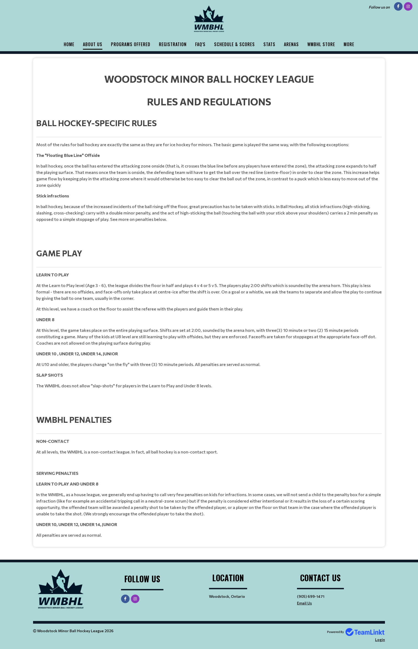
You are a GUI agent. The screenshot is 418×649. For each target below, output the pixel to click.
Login (380, 639)
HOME (69, 44)
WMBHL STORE (321, 44)
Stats (269, 44)
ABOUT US (92, 44)
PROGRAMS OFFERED (130, 44)
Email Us (304, 603)
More (349, 44)
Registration (173, 44)
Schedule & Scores (234, 44)
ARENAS (291, 44)
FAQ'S (200, 44)
